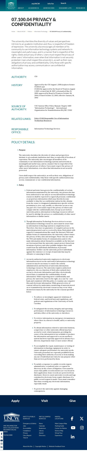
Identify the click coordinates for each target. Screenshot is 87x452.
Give (72, 401)
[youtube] (73, 429)
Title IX (25, 438)
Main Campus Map (61, 423)
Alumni (41, 433)
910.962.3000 (7, 435)
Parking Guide (59, 426)
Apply (15, 401)
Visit (44, 401)
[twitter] (2, 437)
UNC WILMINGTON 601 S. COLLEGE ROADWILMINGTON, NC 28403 (11, 429)
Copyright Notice (40, 446)
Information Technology (40, 31)
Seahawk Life (65, 8)
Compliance (27, 431)
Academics (33, 8)
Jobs (24, 426)
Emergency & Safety (29, 423)
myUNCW (36, 4)
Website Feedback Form (57, 446)
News (41, 423)
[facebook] (72, 420)
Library (41, 431)
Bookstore (42, 428)
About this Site (27, 446)
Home (13, 31)
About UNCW (21, 31)
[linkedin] (72, 438)
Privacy (25, 433)
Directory (42, 435)
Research (80, 8)
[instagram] (1, 444)
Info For (51, 4)
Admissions (49, 8)
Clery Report (27, 435)
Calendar (42, 426)
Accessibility (27, 428)
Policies (29, 31)
